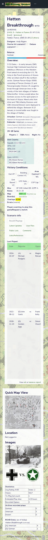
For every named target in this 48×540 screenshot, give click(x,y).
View (21, 382)
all (25, 382)
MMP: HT (22, 194)
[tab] (16, 220)
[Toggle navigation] (34, 4)
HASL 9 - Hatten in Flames (19, 32)
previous (17, 35)
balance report (35, 382)
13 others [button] (34, 38)
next (10, 35)
